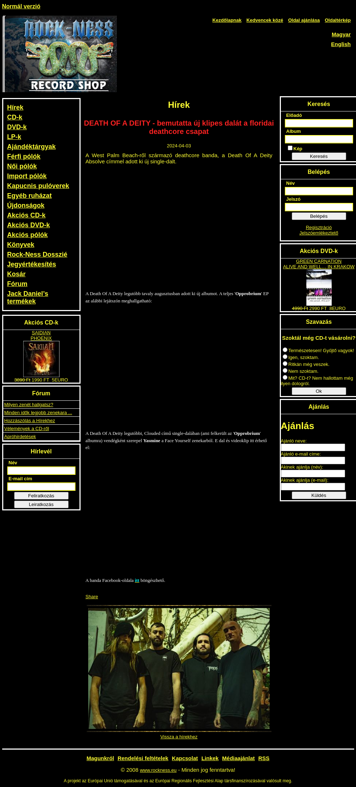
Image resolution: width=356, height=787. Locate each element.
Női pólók (22, 166)
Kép (295, 148)
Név (13, 462)
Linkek (210, 758)
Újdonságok (26, 205)
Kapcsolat (185, 758)
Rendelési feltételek (143, 758)
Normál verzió (21, 6)
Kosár (16, 274)
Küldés (318, 495)
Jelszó (293, 199)
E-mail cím (20, 478)
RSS (264, 758)
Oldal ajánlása (304, 20)
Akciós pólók (27, 234)
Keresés (319, 156)
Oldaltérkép (338, 20)
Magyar (341, 34)
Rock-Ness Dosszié (37, 254)
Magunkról (100, 758)
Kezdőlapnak (226, 20)
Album (293, 131)
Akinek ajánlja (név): (302, 467)
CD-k (14, 117)
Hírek (15, 107)
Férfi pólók (24, 156)
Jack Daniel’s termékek (27, 297)
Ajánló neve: (294, 441)
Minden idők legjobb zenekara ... (38, 412)
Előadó (294, 115)
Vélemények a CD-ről (26, 428)
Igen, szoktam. (301, 357)
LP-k (14, 136)
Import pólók (27, 176)
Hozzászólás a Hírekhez (29, 420)
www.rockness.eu (158, 770)
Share (92, 596)
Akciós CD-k (26, 215)
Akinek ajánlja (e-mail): (305, 480)
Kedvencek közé (264, 20)
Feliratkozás (41, 495)
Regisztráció (319, 227)
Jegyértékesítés (31, 264)
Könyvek (20, 244)
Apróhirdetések (20, 436)
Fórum (17, 284)
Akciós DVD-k (28, 225)
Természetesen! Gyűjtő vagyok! (318, 350)
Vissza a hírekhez (178, 736)
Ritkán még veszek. (306, 364)
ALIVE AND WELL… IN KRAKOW (319, 266)
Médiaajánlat (238, 758)
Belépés (318, 216)
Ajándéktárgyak (31, 146)
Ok (319, 391)
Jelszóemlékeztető (318, 233)
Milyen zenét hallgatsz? (28, 404)
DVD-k (17, 127)
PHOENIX (41, 338)
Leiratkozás (41, 504)
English (341, 44)
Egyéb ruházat (29, 195)
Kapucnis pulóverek (38, 185)
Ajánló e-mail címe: (301, 454)
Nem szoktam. (301, 371)
